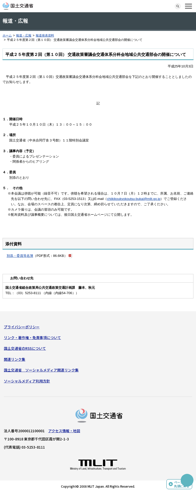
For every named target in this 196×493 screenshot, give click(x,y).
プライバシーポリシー (22, 326)
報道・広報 (23, 35)
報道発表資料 (45, 35)
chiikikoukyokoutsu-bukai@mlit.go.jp (133, 199)
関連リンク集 (14, 359)
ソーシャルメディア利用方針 (27, 380)
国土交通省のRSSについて (25, 348)
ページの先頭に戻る (181, 484)
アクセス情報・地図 (64, 430)
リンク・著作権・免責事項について (32, 337)
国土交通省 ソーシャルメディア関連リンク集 (41, 369)
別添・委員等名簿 (20, 256)
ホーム (7, 35)
